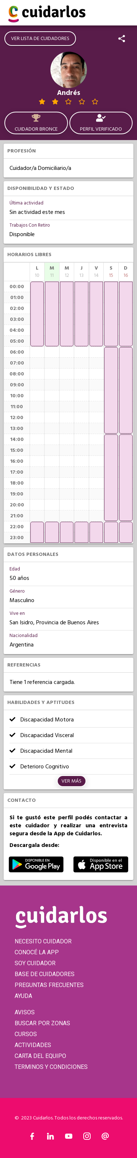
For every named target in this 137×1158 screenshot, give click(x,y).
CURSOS (26, 1034)
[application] (37, 314)
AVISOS (25, 1012)
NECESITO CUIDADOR (43, 941)
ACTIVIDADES (33, 1045)
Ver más (71, 781)
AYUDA (23, 995)
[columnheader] (37, 272)
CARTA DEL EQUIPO (40, 1055)
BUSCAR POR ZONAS (42, 1023)
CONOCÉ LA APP (37, 952)
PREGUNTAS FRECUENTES (49, 985)
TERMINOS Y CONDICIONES (51, 1066)
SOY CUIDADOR (35, 963)
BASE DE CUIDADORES (45, 974)
